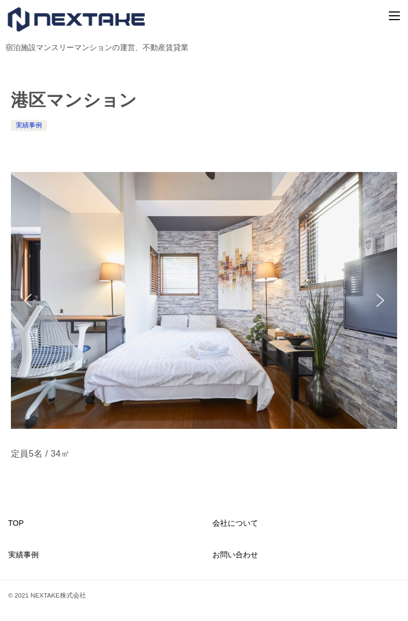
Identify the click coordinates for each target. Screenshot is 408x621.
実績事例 (29, 125)
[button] (27, 300)
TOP (16, 523)
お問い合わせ (235, 554)
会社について (235, 523)
